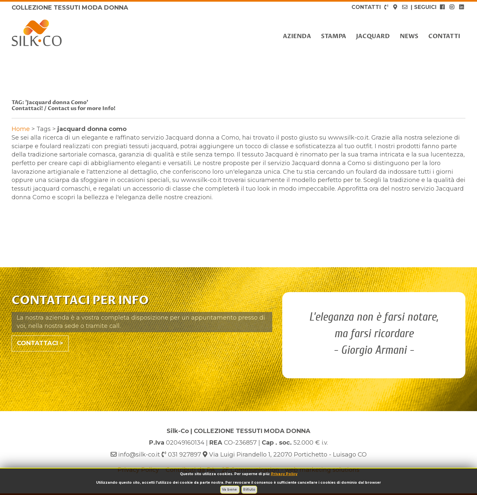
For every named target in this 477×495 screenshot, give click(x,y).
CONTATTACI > (40, 343)
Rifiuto (249, 489)
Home (21, 129)
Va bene (230, 489)
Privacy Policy (284, 474)
